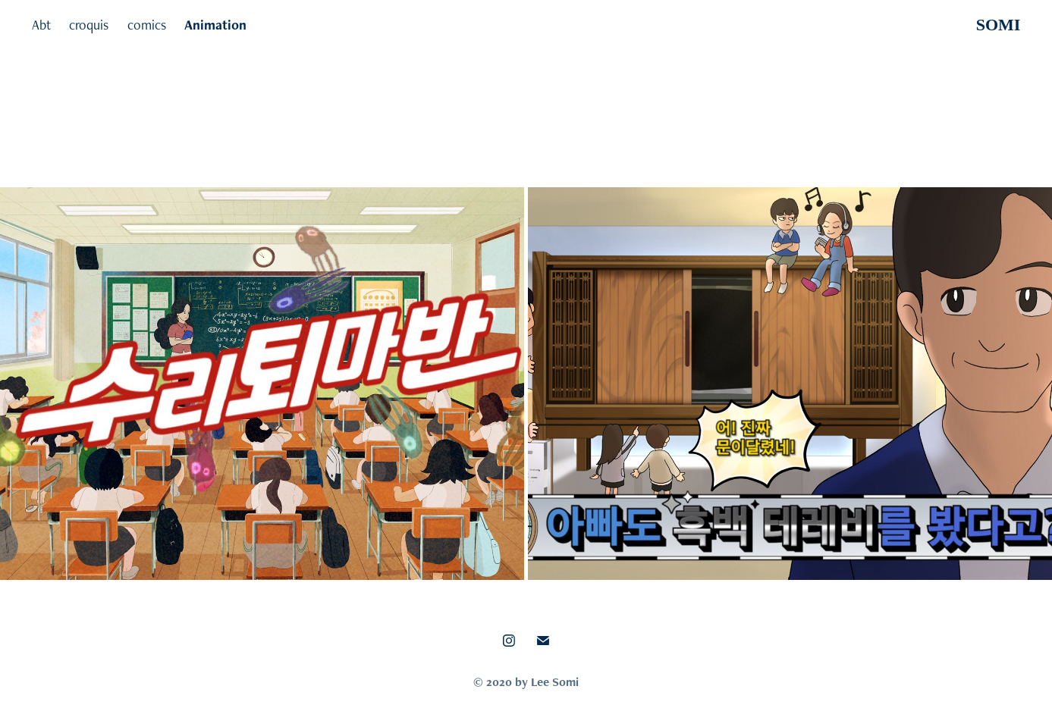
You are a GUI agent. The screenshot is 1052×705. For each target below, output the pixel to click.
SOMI (998, 24)
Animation (215, 24)
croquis (88, 24)
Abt (41, 24)
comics (146, 24)
